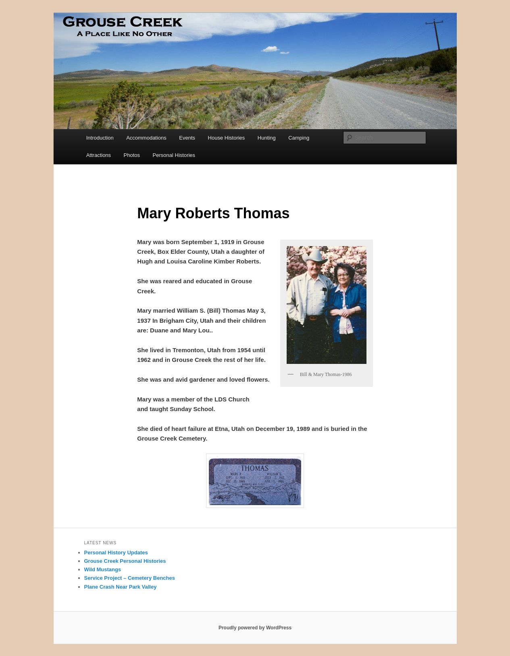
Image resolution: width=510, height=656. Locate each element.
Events (187, 138)
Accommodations (146, 138)
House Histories (226, 138)
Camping (298, 138)
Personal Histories (174, 155)
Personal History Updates (116, 552)
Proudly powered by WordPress (255, 628)
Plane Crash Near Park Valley (120, 587)
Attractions (98, 155)
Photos (132, 155)
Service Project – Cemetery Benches (129, 578)
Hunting (267, 138)
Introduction (100, 138)
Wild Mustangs (102, 569)
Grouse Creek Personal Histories (125, 561)
